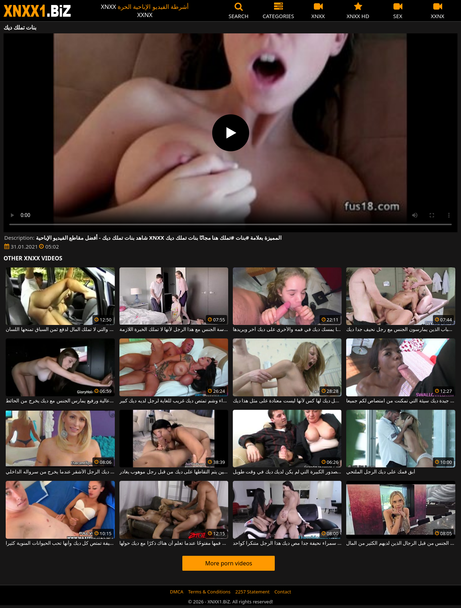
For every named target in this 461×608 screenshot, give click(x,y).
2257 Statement (252, 591)
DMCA (176, 591)
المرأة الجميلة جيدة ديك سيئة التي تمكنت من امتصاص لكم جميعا (400, 401)
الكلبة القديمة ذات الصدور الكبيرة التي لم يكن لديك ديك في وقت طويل (287, 472)
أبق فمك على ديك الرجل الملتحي (380, 472)
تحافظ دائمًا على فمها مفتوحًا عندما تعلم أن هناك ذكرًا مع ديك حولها (173, 543)
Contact (282, 591)
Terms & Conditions (209, 591)
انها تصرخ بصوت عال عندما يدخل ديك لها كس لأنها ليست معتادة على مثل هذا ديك (287, 401)
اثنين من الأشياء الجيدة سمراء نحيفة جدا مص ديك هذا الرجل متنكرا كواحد (287, 543)
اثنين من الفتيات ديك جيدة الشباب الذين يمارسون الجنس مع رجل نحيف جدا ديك (400, 329)
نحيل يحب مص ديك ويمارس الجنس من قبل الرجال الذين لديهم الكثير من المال (400, 543)
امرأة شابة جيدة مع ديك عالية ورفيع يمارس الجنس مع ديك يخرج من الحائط (60, 401)
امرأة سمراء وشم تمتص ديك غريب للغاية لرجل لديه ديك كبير (173, 401)
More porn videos (228, 563)
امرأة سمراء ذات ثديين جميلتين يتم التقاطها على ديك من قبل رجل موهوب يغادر (173, 472)
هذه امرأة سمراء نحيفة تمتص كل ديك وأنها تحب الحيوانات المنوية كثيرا (60, 543)
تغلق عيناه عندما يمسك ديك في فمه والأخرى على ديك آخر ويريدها (287, 329)
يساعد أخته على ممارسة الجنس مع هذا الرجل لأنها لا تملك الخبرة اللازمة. (173, 329)
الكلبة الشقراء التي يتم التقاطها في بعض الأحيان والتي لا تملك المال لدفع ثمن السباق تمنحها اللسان (60, 329)
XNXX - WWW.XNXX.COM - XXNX (37, 11)
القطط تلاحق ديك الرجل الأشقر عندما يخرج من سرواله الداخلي (60, 472)
